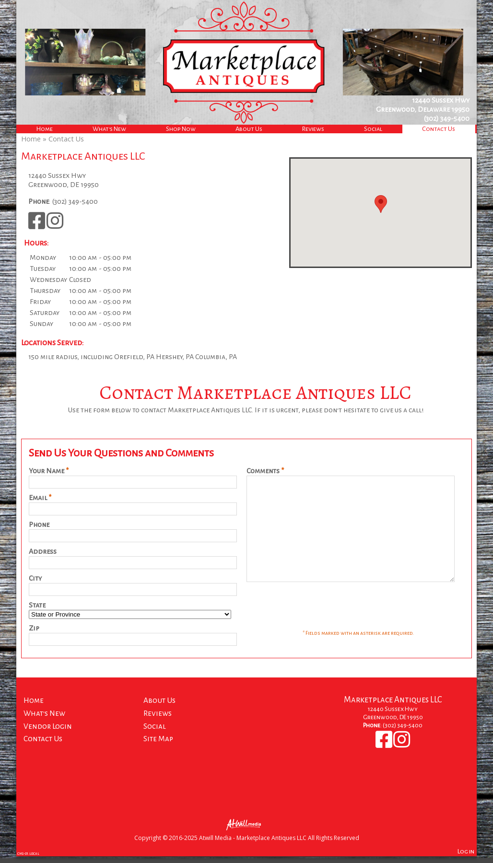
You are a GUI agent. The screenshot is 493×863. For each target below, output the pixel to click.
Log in (466, 858)
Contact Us (438, 128)
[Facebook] (37, 225)
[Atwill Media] (246, 830)
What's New (109, 128)
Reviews (313, 128)
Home (44, 128)
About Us (248, 128)
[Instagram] (55, 225)
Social (373, 128)
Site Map (158, 745)
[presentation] (319, 625)
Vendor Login (47, 733)
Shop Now (181, 128)
